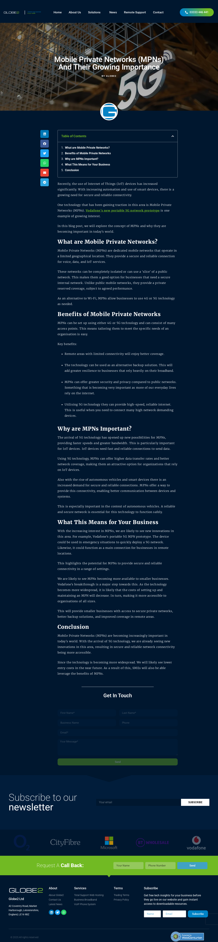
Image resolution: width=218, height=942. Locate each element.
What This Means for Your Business (87, 164)
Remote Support (135, 12)
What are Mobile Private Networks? (87, 147)
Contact (158, 12)
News (113, 12)
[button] (44, 134)
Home (58, 12)
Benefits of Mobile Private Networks (88, 153)
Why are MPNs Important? (81, 159)
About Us (75, 12)
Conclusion (72, 170)
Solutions (95, 12)
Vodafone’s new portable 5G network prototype (123, 210)
